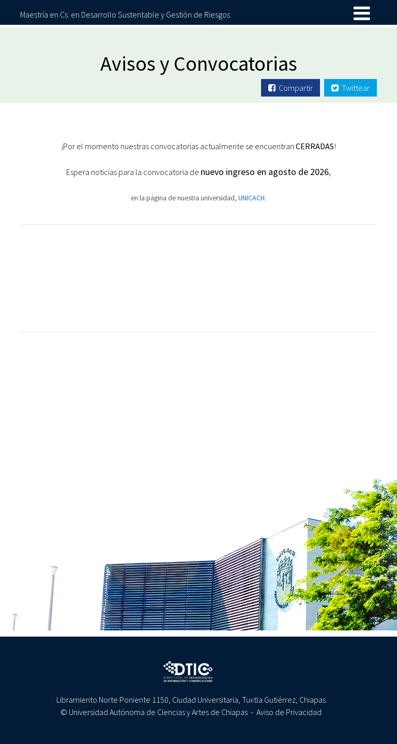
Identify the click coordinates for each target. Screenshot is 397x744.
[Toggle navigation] (361, 14)
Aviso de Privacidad (289, 712)
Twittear (350, 88)
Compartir (290, 88)
